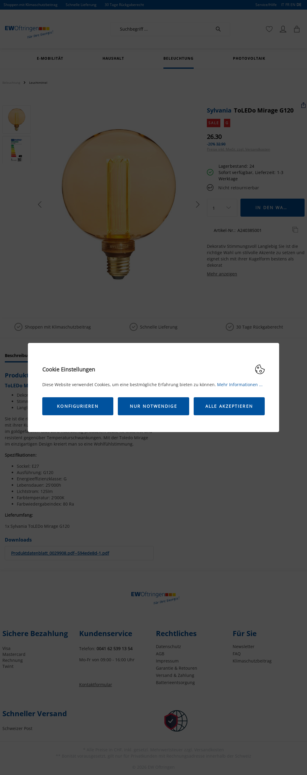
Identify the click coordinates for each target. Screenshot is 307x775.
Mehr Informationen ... (240, 384)
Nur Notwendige (153, 406)
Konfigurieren (77, 406)
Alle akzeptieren (229, 406)
